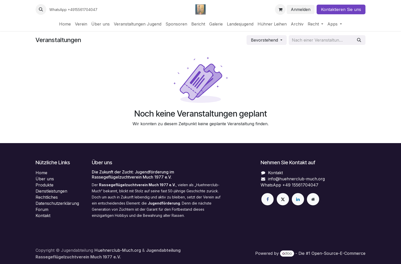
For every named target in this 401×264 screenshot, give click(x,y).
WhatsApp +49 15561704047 (289, 184)
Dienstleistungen (51, 191)
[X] (283, 199)
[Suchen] (359, 40)
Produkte (44, 184)
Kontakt (43, 215)
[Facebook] (267, 199)
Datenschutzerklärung (57, 203)
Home (41, 172)
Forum (42, 209)
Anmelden (300, 9)
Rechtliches (47, 197)
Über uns (45, 178)
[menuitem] (65, 24)
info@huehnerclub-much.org (296, 178)
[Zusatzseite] (313, 199)
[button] (41, 9)
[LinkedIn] (298, 199)
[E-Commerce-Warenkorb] (280, 9)
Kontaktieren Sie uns (341, 9)
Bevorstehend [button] (265, 40)
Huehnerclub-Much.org (118, 250)
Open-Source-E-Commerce (338, 253)
